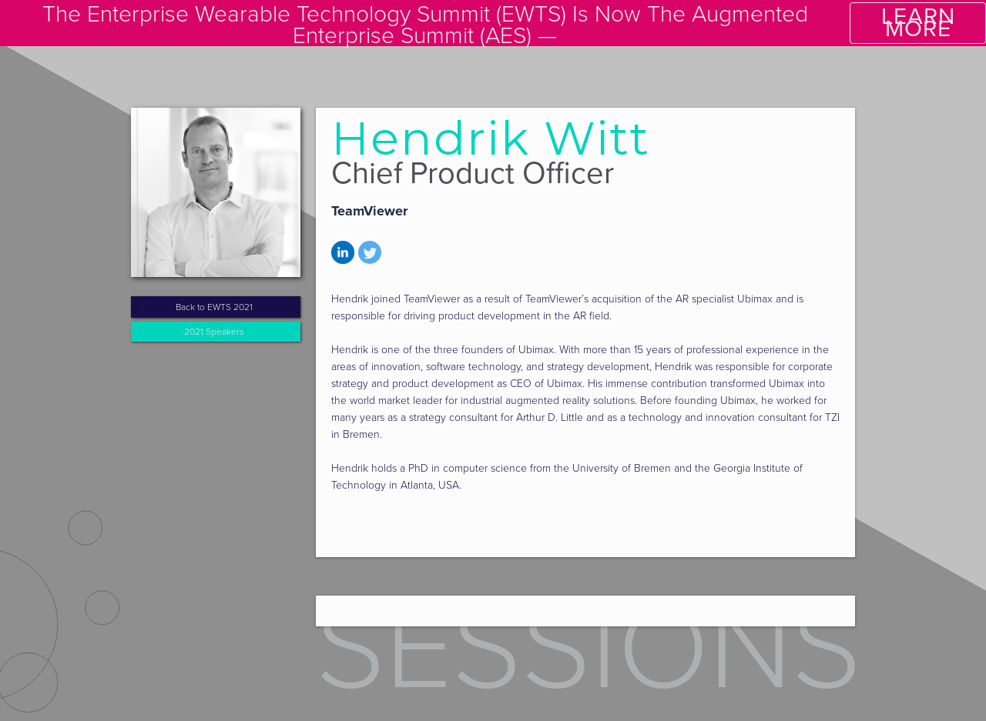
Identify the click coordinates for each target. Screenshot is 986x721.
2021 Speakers (214, 331)
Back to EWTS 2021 (214, 307)
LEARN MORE (918, 22)
